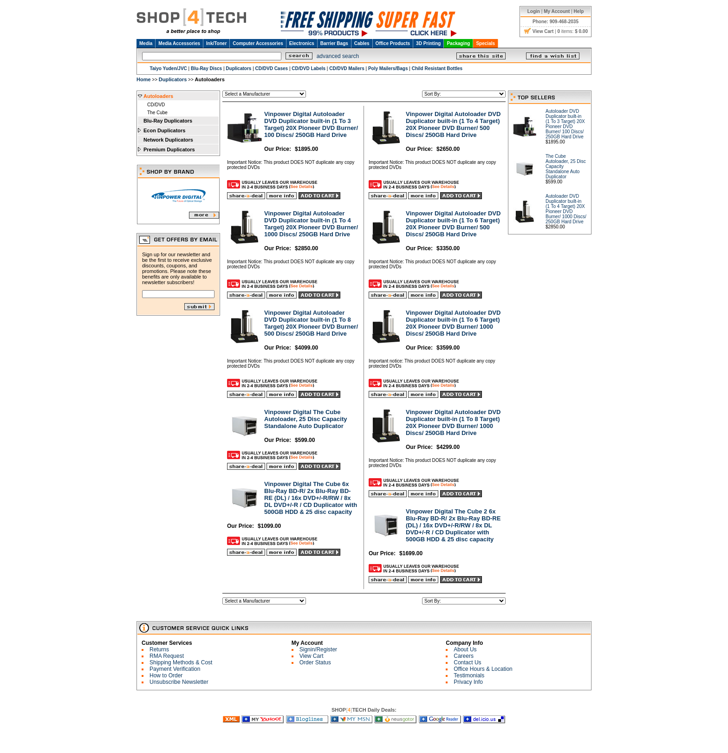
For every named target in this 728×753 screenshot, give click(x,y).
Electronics (301, 43)
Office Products (393, 43)
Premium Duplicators (169, 149)
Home (143, 79)
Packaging (458, 43)
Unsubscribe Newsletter (179, 682)
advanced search (338, 56)
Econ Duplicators (164, 130)
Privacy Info (468, 682)
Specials (485, 43)
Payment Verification (175, 669)
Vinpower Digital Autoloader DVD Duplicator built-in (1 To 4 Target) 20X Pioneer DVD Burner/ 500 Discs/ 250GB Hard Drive (453, 124)
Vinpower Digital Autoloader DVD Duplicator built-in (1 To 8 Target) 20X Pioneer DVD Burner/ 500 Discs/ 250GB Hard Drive (311, 323)
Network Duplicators (168, 140)
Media (145, 43)
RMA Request (167, 656)
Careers (464, 656)
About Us (465, 649)
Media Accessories (179, 43)
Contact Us (467, 662)
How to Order (166, 675)
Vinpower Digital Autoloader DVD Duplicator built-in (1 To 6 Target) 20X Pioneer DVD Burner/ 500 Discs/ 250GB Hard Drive (453, 224)
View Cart (311, 656)
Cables (362, 43)
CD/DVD (156, 104)
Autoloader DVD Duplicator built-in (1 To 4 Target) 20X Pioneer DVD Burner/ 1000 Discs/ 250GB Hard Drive (566, 209)
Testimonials (469, 675)
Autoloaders (158, 96)
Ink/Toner (216, 43)
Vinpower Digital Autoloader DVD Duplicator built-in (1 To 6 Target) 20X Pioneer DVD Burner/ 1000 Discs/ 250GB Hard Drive (453, 323)
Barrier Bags (334, 43)
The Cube (157, 112)
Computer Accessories (258, 43)
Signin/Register (318, 649)
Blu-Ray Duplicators (167, 120)
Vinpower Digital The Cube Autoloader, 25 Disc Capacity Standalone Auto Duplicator (305, 419)
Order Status (315, 662)
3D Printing (428, 43)
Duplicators (173, 79)
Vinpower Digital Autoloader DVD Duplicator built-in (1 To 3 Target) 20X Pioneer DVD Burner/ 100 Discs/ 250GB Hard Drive (311, 124)
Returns (159, 649)
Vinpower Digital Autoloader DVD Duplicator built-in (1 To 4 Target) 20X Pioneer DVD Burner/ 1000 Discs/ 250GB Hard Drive (311, 224)
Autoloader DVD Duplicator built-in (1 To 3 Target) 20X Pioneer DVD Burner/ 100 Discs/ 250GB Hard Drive (565, 124)
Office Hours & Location (483, 669)
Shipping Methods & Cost (181, 662)
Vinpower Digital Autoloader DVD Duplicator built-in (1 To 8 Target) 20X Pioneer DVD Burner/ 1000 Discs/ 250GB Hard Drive (453, 422)
